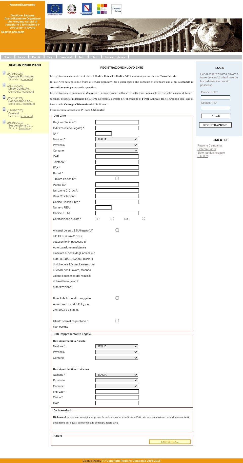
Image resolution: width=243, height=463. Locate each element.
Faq (49, 56)
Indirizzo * (59, 391)
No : (127, 218)
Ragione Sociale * (64, 122)
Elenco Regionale (115, 56)
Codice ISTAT (61, 213)
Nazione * (59, 139)
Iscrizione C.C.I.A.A (65, 190)
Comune (58, 150)
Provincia (59, 144)
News (21, 56)
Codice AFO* (209, 102)
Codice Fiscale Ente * (66, 201)
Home (7, 56)
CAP (56, 156)
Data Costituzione (64, 196)
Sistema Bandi (206, 149)
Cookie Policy (92, 460)
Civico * (58, 397)
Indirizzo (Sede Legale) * (68, 128)
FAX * (56, 167)
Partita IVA (59, 184)
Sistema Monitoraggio (211, 152)
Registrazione (215, 125)
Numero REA (61, 207)
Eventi (36, 56)
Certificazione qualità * (67, 218)
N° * (55, 133)
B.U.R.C (202, 156)
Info (81, 56)
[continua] (27, 79)
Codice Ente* (209, 92)
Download (65, 56)
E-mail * (58, 173)
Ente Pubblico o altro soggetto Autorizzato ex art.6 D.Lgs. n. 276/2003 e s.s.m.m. (72, 304)
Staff (94, 56)
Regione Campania (209, 145)
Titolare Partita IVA (64, 178)
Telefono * (59, 161)
